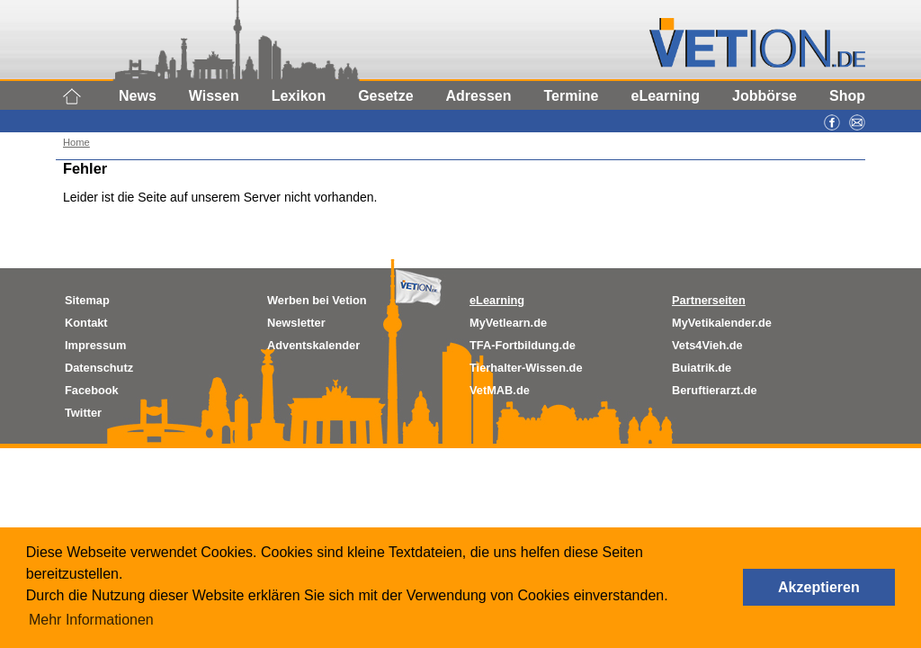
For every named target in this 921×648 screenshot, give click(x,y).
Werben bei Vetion (317, 300)
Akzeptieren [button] (819, 587)
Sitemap (87, 300)
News (137, 96)
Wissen (214, 96)
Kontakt (86, 322)
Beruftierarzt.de (714, 390)
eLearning (665, 96)
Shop (847, 96)
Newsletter (296, 322)
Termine (570, 96)
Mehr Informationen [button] (91, 619)
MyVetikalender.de (722, 322)
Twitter (83, 412)
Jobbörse (764, 96)
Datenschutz (99, 367)
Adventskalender (313, 345)
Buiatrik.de (701, 367)
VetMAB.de (499, 390)
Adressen (479, 96)
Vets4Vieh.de (707, 345)
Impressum (95, 345)
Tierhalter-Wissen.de (526, 367)
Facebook (92, 390)
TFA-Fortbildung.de (522, 345)
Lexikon (299, 96)
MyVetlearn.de (508, 322)
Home (76, 142)
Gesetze (385, 96)
